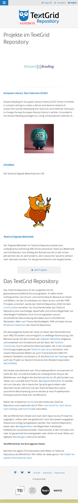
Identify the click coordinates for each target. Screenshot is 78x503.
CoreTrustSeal (11, 307)
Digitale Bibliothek (51, 380)
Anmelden (61, 2)
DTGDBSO (9, 164)
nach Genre (65, 405)
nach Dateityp (11, 408)
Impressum (47, 473)
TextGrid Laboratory (41, 349)
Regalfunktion (26, 426)
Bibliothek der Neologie (56, 356)
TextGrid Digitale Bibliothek (19, 236)
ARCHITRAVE (10, 363)
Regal (48, 2)
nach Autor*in (51, 405)
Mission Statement (16, 325)
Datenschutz (60, 473)
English (74, 3)
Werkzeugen (19, 436)
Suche (30, 401)
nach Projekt (29, 408)
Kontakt (37, 473)
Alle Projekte (40, 270)
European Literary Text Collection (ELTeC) (26, 93)
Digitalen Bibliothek (50, 338)
